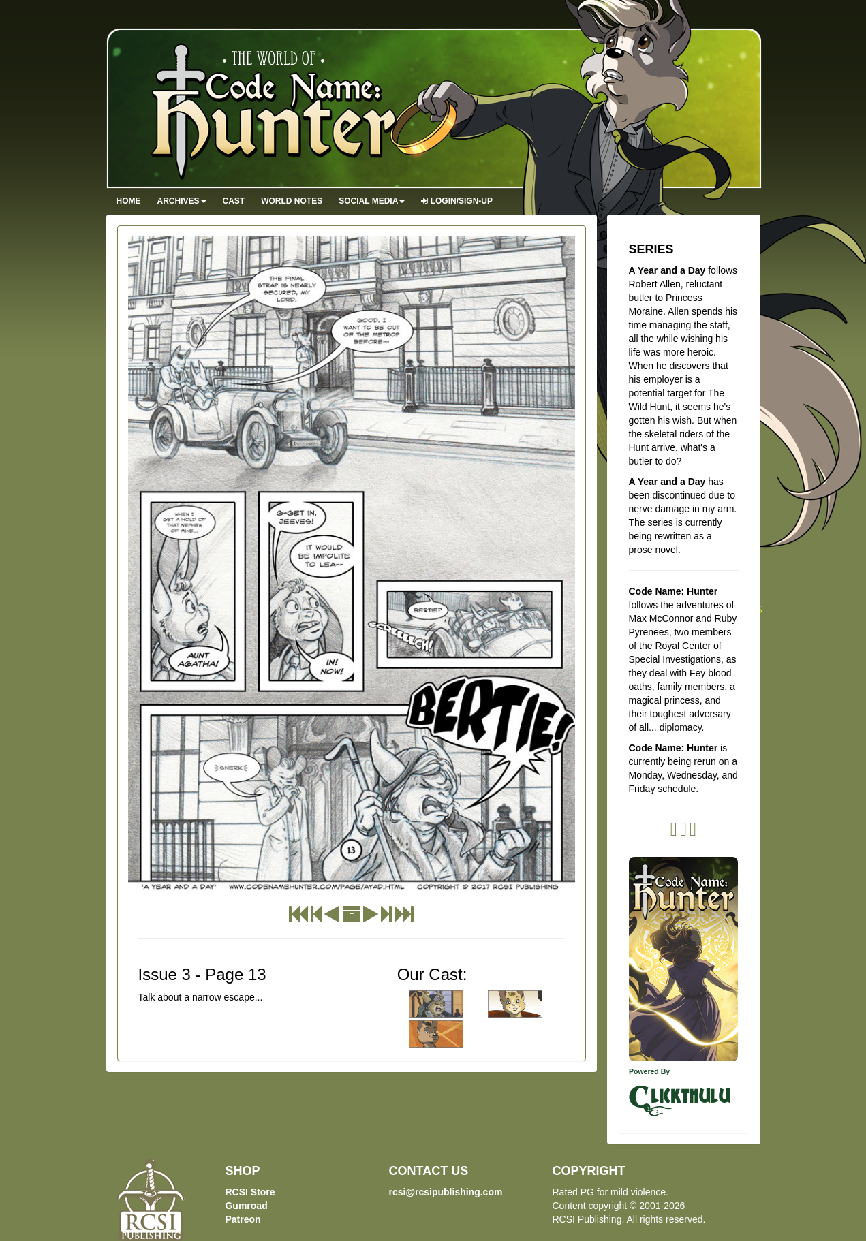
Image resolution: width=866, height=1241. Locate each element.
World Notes (291, 201)
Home (129, 201)
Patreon (242, 1219)
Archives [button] (181, 201)
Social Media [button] (372, 201)
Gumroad (246, 1205)
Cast (234, 201)
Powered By (649, 1071)
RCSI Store (250, 1192)
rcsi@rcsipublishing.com (445, 1192)
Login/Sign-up (457, 201)
